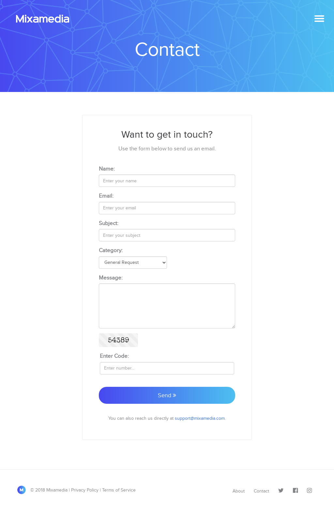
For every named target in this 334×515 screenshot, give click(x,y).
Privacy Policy (85, 490)
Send (167, 395)
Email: (106, 196)
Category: (111, 250)
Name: (107, 169)
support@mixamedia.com (200, 418)
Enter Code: (114, 356)
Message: (111, 278)
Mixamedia (45, 19)
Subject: (108, 223)
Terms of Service (119, 490)
